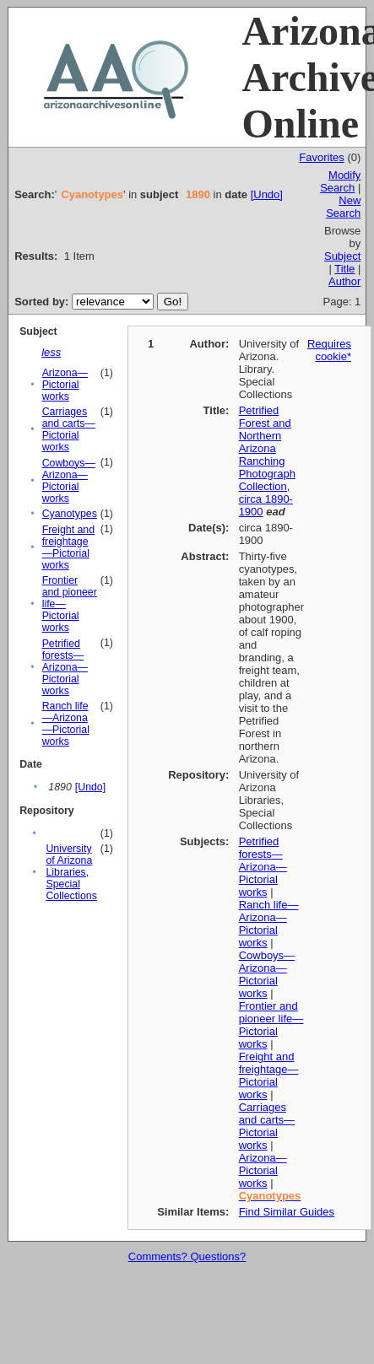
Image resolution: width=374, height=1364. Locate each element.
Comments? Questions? (187, 1256)
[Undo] (267, 194)
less (51, 352)
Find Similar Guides (286, 1211)
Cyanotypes (69, 514)
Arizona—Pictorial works (65, 384)
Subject (342, 256)
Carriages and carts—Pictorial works (68, 429)
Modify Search (340, 181)
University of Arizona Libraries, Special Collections (71, 872)
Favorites (321, 157)
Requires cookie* (329, 350)
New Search (343, 206)
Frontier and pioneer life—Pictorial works (271, 1025)
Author (344, 281)
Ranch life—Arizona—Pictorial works (65, 723)
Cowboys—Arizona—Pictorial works (68, 480)
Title (344, 268)
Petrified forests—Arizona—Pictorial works (65, 667)
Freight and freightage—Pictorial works (68, 547)
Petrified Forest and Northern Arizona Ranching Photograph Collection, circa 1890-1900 (267, 461)
